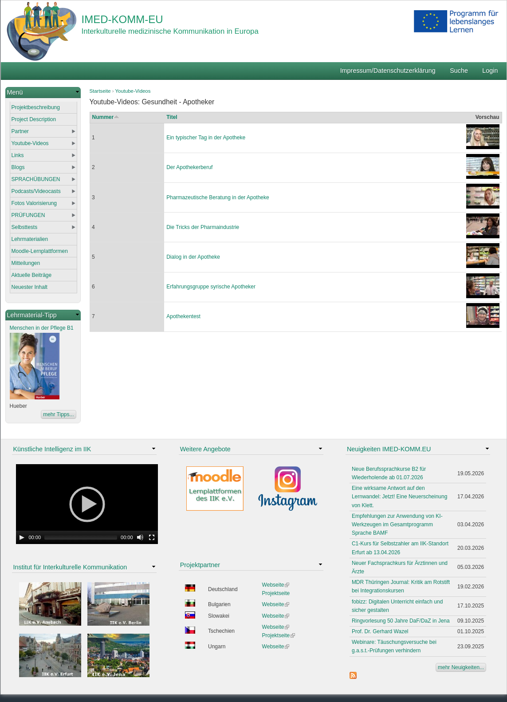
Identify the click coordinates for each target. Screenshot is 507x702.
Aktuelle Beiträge (32, 275)
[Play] (21, 537)
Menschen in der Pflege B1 (42, 328)
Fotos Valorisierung (34, 203)
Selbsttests (25, 227)
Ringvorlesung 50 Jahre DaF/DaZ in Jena (401, 621)
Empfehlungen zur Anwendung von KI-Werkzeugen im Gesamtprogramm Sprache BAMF (397, 524)
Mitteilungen (26, 263)
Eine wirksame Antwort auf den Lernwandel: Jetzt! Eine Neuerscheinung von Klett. (399, 496)
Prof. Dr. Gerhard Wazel (380, 631)
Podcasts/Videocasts (36, 191)
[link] (43, 92)
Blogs (18, 167)
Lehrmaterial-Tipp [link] (32, 315)
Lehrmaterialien (30, 239)
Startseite (100, 91)
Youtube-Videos (133, 91)
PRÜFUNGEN (28, 215)
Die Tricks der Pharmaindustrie (202, 227)
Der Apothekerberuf (189, 167)
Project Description (34, 119)
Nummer (106, 117)
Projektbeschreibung (36, 107)
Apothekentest (183, 316)
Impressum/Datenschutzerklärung (388, 70)
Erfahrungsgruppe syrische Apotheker (210, 287)
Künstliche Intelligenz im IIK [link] (52, 449)
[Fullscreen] (151, 537)
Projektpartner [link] (200, 564)
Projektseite (276, 593)
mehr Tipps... (58, 414)
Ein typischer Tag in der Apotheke (205, 137)
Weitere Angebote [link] (205, 449)
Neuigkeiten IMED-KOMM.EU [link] (389, 449)
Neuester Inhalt (29, 287)
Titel (171, 117)
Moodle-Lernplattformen (40, 251)
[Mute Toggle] (140, 537)
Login (490, 70)
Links (18, 155)
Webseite (276, 585)
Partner (20, 131)
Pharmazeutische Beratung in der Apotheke (217, 197)
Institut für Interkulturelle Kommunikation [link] (70, 567)
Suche (459, 70)
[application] (87, 504)
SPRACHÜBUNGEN (36, 179)
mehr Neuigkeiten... (461, 667)
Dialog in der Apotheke (193, 257)
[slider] (80, 537)
